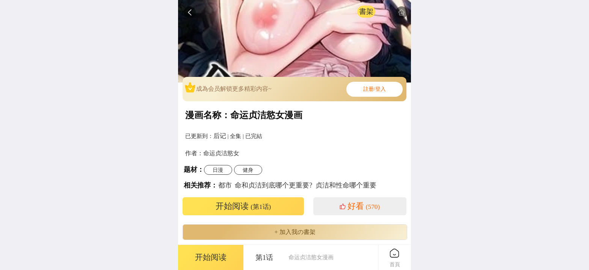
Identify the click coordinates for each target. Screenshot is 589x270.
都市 (225, 185)
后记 (219, 136)
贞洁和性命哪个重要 (346, 185)
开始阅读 (243, 206)
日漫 (218, 170)
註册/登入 (374, 89)
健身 (248, 170)
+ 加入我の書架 (294, 232)
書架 (366, 11)
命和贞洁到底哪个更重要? (273, 185)
